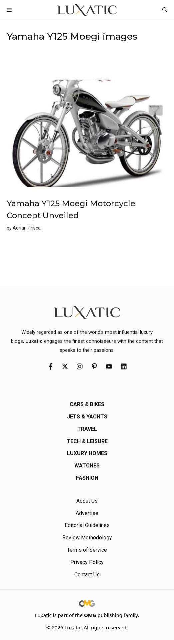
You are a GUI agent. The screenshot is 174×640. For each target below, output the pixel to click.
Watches (87, 465)
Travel (87, 429)
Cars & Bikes (87, 404)
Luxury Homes (87, 453)
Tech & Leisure (87, 441)
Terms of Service (87, 550)
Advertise (87, 513)
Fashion (87, 478)
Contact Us (87, 574)
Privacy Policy (87, 562)
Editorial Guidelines (87, 525)
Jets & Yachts (87, 416)
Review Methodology (87, 537)
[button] (165, 10)
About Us (87, 501)
